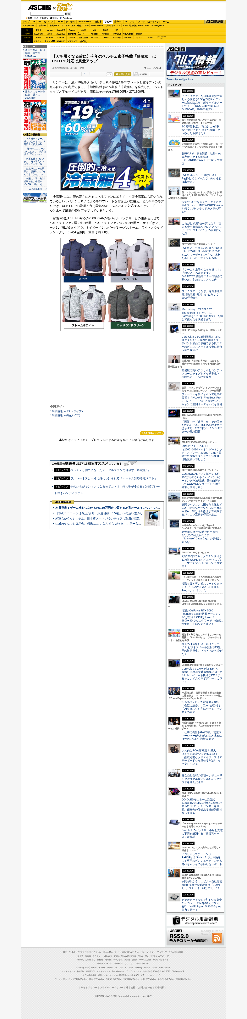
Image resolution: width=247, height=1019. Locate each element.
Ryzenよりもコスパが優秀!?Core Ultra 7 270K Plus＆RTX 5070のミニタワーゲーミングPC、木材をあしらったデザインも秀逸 (202, 252)
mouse (50, 30)
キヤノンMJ (50, 41)
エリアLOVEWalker (78, 979)
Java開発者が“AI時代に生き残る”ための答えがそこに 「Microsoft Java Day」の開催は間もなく (201, 536)
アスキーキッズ (29, 26)
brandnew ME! (83, 41)
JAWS (38, 37)
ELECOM (38, 34)
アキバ (133, 21)
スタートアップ (153, 22)
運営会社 (130, 987)
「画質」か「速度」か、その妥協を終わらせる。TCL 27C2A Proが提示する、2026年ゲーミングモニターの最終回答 (202, 426)
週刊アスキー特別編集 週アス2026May (35, 94)
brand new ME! (142, 964)
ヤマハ (139, 37)
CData (105, 37)
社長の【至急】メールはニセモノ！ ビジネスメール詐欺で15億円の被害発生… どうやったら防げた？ (202, 649)
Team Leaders (118, 971)
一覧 (109, 74)
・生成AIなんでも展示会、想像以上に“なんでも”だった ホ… (34, 171)
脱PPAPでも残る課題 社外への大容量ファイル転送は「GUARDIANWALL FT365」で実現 (202, 158)
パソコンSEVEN (83, 30)
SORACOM (112, 967)
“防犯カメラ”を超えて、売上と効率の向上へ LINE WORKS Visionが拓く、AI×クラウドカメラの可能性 (202, 207)
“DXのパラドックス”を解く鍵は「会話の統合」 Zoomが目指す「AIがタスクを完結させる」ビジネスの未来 (202, 707)
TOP (65, 952)
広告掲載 (159, 987)
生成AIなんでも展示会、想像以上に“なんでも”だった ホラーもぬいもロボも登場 (108, 523)
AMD (49, 34)
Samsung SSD (82, 967)
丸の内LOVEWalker (166, 979)
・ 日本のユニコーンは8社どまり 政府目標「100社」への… (35, 151)
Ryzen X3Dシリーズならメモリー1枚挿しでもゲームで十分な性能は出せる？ (202, 178)
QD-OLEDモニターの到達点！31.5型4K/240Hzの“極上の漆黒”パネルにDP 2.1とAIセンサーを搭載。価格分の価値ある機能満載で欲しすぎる (202, 806)
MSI (94, 30)
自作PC (118, 21)
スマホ (141, 21)
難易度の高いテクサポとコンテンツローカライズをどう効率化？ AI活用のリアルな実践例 (202, 374)
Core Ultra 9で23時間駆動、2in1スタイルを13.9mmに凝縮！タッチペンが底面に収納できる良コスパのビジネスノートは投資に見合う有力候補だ (202, 343)
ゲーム (166, 22)
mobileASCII (134, 975)
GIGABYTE (72, 34)
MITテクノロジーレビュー (152, 975)
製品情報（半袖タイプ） (67, 415)
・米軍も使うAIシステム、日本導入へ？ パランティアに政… (34, 161)
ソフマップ (72, 41)
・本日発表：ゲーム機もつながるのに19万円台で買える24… (34, 141)
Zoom (150, 37)
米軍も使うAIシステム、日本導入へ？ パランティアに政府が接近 (97, 518)
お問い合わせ (145, 987)
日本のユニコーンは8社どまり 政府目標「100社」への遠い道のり (99, 513)
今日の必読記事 (89, 975)
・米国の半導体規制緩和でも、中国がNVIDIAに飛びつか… (34, 181)
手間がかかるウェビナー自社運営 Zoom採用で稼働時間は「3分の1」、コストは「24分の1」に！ (203, 885)
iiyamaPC (61, 30)
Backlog (117, 37)
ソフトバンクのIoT (161, 37)
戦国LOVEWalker (183, 979)
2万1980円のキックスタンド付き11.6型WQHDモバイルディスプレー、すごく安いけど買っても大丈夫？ (202, 561)
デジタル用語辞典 (119, 975)
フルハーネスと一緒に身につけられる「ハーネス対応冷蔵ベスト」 (113, 478)
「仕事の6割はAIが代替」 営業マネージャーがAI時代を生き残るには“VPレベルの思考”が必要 (202, 736)
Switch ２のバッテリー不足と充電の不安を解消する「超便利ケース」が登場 (202, 833)
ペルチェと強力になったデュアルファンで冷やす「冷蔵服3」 (110, 470)
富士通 (38, 30)
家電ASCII (54, 26)
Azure (72, 37)
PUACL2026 (143, 26)
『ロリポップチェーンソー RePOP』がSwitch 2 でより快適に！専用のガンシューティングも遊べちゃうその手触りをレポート (202, 859)
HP (117, 30)
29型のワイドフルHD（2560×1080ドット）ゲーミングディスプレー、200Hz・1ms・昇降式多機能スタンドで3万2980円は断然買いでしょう (202, 452)
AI (34, 21)
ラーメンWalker (62, 979)
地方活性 (133, 26)
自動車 (98, 21)
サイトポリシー (89, 987)
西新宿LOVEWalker (114, 979)
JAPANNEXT (60, 41)
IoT (39, 21)
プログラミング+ (113, 26)
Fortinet (128, 37)
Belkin (139, 34)
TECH (59, 21)
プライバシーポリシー (111, 987)
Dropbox (94, 37)
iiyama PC (118, 956)
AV (126, 21)
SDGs (125, 26)
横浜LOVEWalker (96, 979)
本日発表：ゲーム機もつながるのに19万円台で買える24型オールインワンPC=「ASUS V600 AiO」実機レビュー (128, 507)
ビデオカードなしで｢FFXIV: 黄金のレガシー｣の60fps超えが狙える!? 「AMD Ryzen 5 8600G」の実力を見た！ (202, 904)
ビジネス (48, 21)
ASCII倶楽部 (215, 22)
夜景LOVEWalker (131, 979)
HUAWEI (117, 34)
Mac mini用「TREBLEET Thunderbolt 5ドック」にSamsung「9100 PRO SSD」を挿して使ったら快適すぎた (202, 314)
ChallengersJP (157, 26)
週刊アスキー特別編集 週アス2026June (35, 53)
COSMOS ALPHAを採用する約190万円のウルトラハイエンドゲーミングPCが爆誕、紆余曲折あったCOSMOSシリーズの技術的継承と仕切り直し (201, 480)
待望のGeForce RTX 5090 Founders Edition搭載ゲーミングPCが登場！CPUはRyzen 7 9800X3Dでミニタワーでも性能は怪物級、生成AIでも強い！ (202, 617)
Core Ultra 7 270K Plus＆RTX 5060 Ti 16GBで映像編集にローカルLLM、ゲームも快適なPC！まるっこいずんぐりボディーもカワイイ (202, 675)
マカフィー (38, 41)
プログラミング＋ (133, 971)
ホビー (108, 21)
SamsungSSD (81, 33)
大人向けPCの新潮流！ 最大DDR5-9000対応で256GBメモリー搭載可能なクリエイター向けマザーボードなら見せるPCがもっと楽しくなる (202, 757)
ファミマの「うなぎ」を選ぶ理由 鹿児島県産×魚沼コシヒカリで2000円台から (203, 294)
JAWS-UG (90, 960)
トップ (26, 21)
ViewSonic (128, 34)
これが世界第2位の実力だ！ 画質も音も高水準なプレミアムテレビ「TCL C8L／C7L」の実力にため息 (202, 228)
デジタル (70, 21)
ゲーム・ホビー (65, 7)
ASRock (94, 34)
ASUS (105, 30)
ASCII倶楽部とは (38, 189)
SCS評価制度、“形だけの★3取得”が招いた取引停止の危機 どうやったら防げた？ (201, 130)
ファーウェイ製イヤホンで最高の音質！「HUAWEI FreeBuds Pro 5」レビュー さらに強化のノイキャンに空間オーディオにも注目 (202, 399)
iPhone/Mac (85, 21)
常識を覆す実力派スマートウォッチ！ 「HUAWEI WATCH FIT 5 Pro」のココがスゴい (202, 587)
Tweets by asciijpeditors (180, 79)
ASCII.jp (39, 7)
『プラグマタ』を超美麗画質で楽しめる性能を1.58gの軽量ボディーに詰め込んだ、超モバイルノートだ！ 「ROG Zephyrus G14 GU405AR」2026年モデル (202, 102)
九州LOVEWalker (148, 979)
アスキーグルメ (68, 26)
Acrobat (49, 37)
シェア (86, 73)
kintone (61, 37)
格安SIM (42, 26)
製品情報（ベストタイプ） (68, 411)
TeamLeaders (97, 26)
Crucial (105, 34)
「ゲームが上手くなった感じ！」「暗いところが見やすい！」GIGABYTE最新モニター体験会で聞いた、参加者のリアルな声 (202, 274)
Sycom (72, 30)
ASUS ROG (61, 34)
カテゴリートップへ (152, 433)
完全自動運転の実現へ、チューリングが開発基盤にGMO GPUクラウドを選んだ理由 (202, 779)
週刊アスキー (83, 26)
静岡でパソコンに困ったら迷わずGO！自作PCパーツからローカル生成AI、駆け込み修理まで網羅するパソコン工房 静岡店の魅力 (202, 509)
